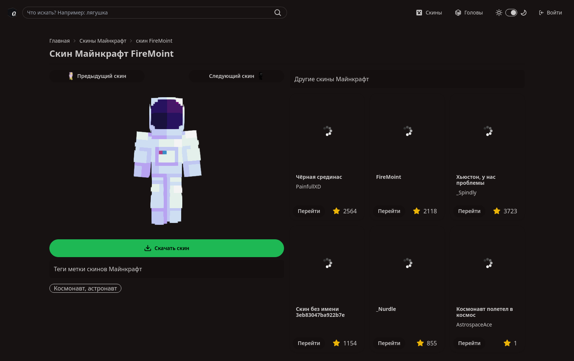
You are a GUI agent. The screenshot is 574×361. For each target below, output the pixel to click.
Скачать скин (166, 248)
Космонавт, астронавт (85, 288)
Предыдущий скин (97, 76)
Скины (429, 12)
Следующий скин (236, 76)
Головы (469, 12)
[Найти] (277, 12)
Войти (550, 12)
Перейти (309, 210)
